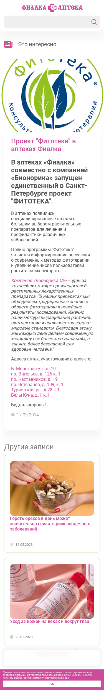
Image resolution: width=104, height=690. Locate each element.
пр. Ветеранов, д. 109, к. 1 (37, 384)
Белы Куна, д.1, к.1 (30, 395)
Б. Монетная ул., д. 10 (33, 368)
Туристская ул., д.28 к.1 (35, 389)
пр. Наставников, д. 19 (34, 379)
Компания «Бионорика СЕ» (39, 280)
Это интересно (37, 44)
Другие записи (29, 447)
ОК (52, 683)
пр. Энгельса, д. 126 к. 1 (35, 374)
